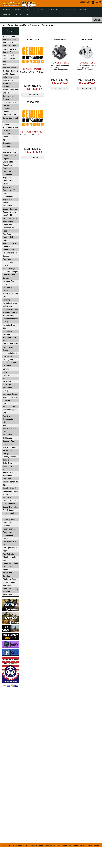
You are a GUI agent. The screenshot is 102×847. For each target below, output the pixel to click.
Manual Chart (6, 14)
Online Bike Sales (85, 10)
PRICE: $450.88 (33, 151)
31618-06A (33, 39)
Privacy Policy (18, 845)
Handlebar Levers (10, 316)
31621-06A (86, 39)
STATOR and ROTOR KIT (30, 135)
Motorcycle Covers (10, 394)
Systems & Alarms (10, 501)
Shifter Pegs (7, 463)
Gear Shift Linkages (10, 272)
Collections (18, 10)
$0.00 (98, 2)
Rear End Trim (8, 425)
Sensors (6, 460)
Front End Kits (8, 247)
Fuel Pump (7, 259)
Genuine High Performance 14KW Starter (60, 62)
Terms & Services (53, 845)
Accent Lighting (9, 36)
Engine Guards (8, 200)
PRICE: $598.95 (86, 82)
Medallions (7, 381)
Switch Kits (7, 498)
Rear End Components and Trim (9, 419)
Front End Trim (8, 250)
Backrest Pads (8, 52)
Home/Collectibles (53, 10)
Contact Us (66, 845)
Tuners (5, 538)
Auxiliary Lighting (9, 49)
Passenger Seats (9, 407)
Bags (5, 61)
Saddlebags (7, 438)
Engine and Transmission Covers (8, 181)
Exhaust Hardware (10, 209)
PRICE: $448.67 (33, 89)
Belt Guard (7, 65)
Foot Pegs (7, 234)
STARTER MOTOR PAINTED (33, 69)
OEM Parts (7, 400)
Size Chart (18, 14)
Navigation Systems (10, 397)
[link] (10, 693)
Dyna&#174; (21, 25)
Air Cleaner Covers (10, 40)
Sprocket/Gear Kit (10, 488)
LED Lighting (8, 360)
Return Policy (31, 845)
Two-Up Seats (8, 554)
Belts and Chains (9, 68)
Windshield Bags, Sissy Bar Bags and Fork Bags (10, 582)
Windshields (7, 595)
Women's (39, 10)
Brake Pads (7, 77)
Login (82, 2)
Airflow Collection (9, 46)
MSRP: (32, 86)
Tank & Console (9, 510)
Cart (88, 2)
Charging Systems (10, 102)
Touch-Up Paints (9, 519)
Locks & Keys (8, 375)
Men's (28, 10)
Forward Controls (9, 243)
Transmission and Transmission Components (9, 532)
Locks (5, 372)
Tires (5, 516)
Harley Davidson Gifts (69, 10)
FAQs (41, 845)
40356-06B (33, 102)
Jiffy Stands (7, 356)
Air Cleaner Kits (9, 43)
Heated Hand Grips (10, 344)
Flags (5, 231)
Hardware (6, 334)
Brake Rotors (8, 80)
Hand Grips (7, 300)
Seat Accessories (9, 447)
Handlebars (7, 331)
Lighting (6, 369)
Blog (27, 14)
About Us (7, 845)
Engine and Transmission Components (8, 171)
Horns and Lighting (10, 353)
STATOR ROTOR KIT (33, 132)
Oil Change (7, 403)
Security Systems (9, 457)
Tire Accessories (9, 513)
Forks (5, 240)
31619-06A (59, 39)
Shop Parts (6, 10)
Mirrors (5, 391)
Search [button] (96, 20)
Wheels (6, 570)
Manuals (6, 378)
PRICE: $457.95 (60, 82)
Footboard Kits (8, 237)
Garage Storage (9, 269)
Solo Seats (7, 479)
